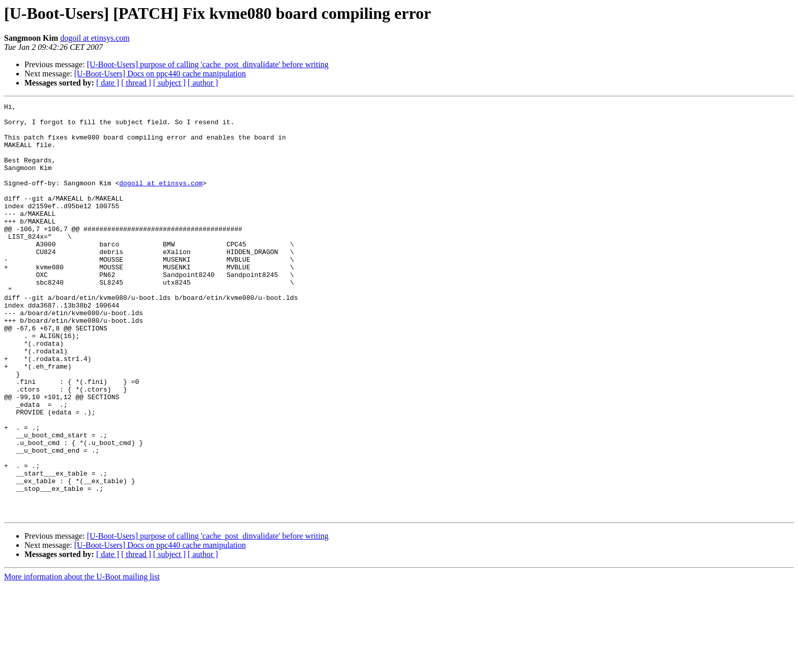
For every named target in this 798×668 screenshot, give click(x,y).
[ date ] (107, 82)
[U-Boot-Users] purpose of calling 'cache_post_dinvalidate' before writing (208, 64)
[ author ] (203, 82)
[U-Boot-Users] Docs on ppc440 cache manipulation (160, 73)
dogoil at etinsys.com (94, 38)
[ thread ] (136, 82)
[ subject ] (169, 82)
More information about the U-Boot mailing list (82, 659)
